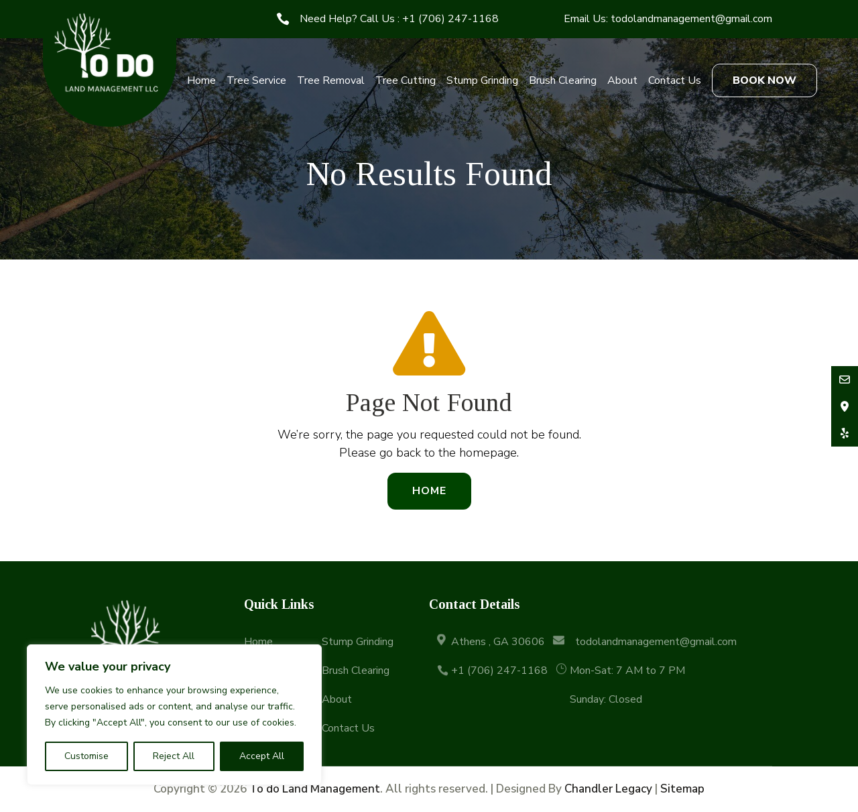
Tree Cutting (405, 80)
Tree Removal (331, 80)
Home (201, 80)
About (622, 80)
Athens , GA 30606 (498, 641)
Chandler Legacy (608, 789)
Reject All (173, 756)
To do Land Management (314, 789)
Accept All (261, 756)
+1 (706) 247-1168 (450, 18)
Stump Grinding (482, 80)
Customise (86, 756)
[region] (174, 714)
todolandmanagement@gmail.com (691, 18)
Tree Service (256, 80)
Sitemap (682, 789)
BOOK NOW (764, 80)
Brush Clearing (563, 80)
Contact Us (674, 80)
